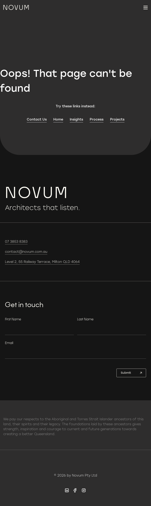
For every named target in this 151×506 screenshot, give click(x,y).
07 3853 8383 (16, 242)
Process (96, 119)
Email (9, 343)
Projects (117, 119)
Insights (76, 119)
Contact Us (37, 119)
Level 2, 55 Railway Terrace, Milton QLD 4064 (42, 262)
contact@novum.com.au (26, 252)
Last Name (85, 319)
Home (58, 119)
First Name (13, 319)
